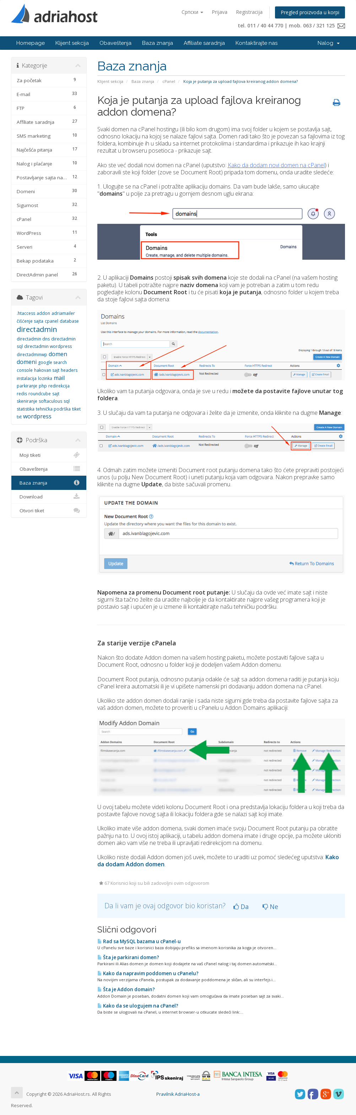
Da (241, 906)
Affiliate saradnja (204, 43)
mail (59, 378)
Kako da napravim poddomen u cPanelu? (148, 973)
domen (58, 354)
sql (67, 401)
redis (22, 394)
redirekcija (59, 386)
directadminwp (32, 355)
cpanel (51, 321)
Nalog (329, 43)
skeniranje (27, 401)
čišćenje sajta (30, 321)
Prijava (219, 12)
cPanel (168, 81)
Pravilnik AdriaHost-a (178, 1094)
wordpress (37, 416)
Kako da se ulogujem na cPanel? (137, 1006)
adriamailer (63, 313)
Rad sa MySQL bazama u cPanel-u (139, 941)
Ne (270, 906)
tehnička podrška (53, 409)
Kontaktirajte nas (256, 43)
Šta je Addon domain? (126, 989)
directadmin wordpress (48, 346)
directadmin (37, 329)
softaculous (50, 401)
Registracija (249, 12)
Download (49, 496)
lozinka (45, 378)
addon (43, 313)
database (69, 321)
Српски (192, 12)
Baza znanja (157, 43)
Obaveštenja (115, 43)
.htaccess (26, 313)
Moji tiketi (49, 455)
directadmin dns (33, 339)
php (43, 386)
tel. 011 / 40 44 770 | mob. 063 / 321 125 (291, 25)
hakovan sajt (46, 370)
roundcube (39, 394)
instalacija (27, 378)
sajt (55, 394)
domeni (27, 362)
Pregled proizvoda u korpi (310, 12)
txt (19, 417)
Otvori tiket (49, 510)
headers (69, 370)
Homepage (30, 43)
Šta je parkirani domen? (128, 957)
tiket (76, 409)
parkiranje (27, 386)
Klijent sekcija (72, 43)
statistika (25, 409)
